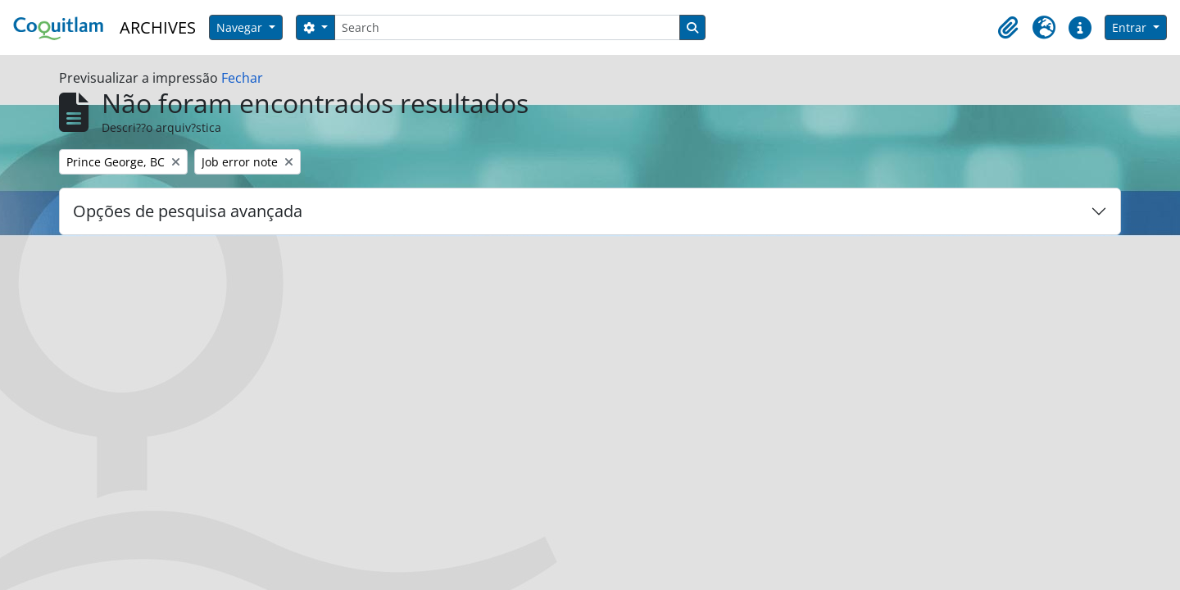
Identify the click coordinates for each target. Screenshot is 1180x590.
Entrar (1131, 27)
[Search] (507, 27)
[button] (1008, 28)
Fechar (242, 78)
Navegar (241, 27)
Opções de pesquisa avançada (187, 211)
